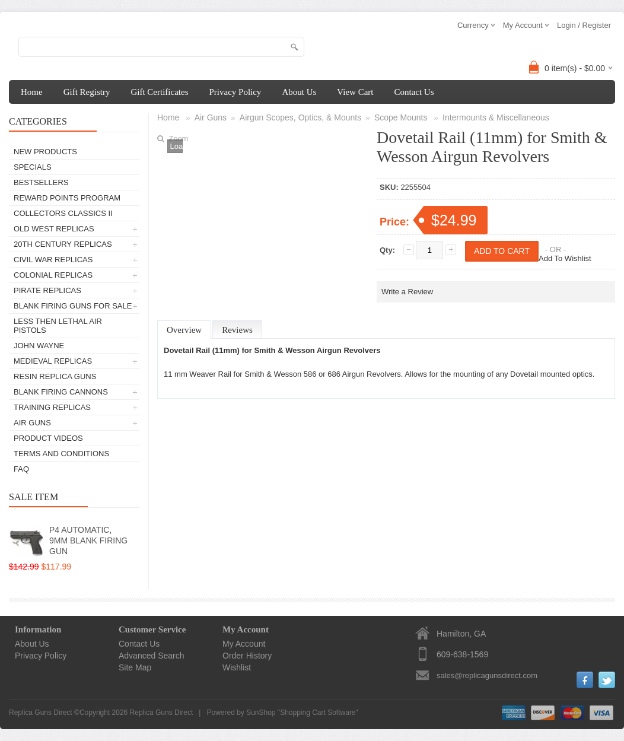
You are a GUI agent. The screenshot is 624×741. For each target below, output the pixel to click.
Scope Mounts (401, 117)
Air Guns (32, 422)
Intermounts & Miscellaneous (495, 117)
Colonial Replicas (53, 275)
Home (32, 92)
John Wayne (39, 345)
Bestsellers (41, 182)
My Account (243, 643)
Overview (184, 330)
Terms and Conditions (61, 453)
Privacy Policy (235, 92)
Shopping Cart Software (317, 712)
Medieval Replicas (53, 361)
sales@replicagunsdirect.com (487, 675)
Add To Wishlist (565, 258)
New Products (45, 151)
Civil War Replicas (53, 259)
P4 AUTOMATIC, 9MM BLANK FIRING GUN (88, 540)
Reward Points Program (67, 197)
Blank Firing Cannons (61, 391)
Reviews (237, 330)
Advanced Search (151, 655)
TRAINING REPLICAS (52, 407)
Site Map (135, 667)
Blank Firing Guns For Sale (73, 305)
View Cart (355, 92)
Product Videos (48, 438)
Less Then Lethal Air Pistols (58, 326)
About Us (299, 92)
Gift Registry (86, 92)
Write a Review (407, 291)
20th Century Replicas (63, 244)
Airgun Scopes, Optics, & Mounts (300, 117)
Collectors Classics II (63, 213)
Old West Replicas (54, 228)
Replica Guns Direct (161, 712)
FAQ (21, 469)
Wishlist (236, 667)
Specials (33, 167)
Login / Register (584, 25)
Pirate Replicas (47, 290)
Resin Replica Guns (55, 376)
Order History (247, 655)
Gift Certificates (159, 92)
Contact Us (414, 92)
